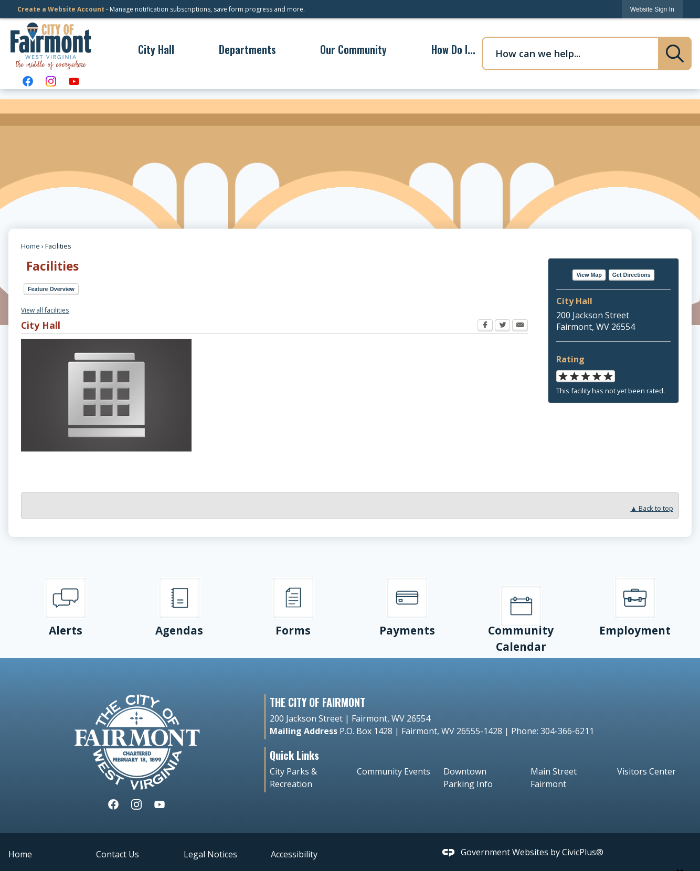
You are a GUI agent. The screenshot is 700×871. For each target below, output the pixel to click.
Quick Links (294, 755)
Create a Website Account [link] (60, 9)
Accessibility (294, 854)
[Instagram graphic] (51, 80)
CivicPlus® (582, 852)
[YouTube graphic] (74, 80)
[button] (675, 53)
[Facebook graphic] (28, 80)
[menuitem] (156, 49)
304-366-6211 (566, 731)
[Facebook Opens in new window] (485, 326)
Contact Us (117, 854)
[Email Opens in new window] (520, 326)
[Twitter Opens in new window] (502, 326)
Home (30, 246)
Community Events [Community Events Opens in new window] (393, 771)
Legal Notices (210, 854)
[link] (652, 9)
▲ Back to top (651, 508)
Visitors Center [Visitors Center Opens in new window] (646, 771)
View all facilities (45, 310)
